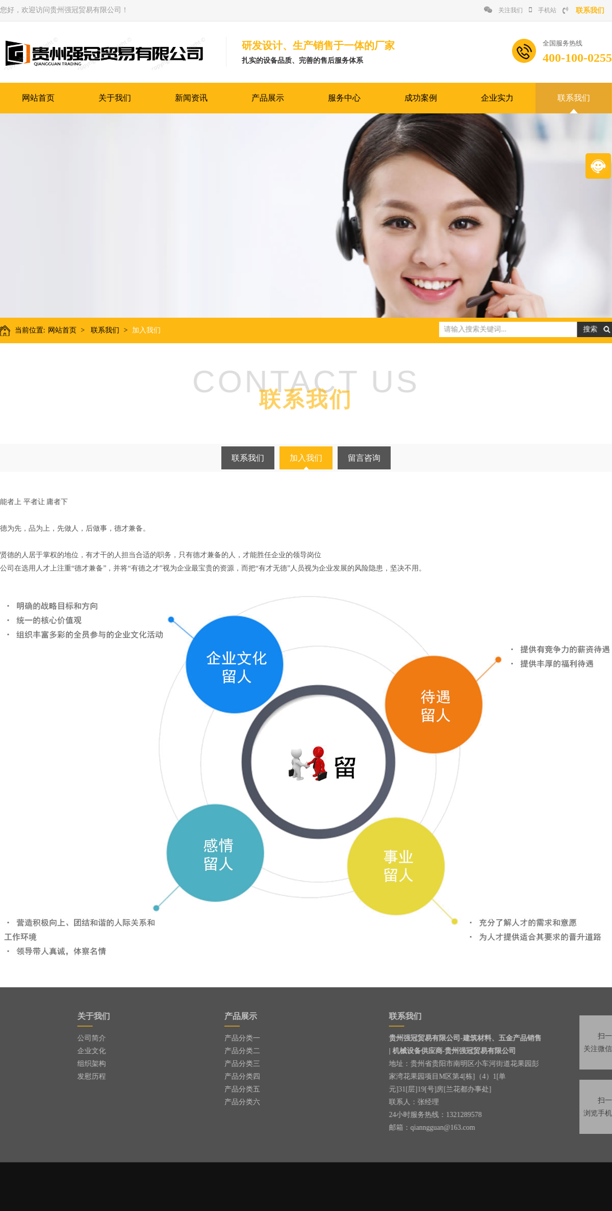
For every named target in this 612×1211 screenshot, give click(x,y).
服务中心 (344, 97)
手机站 (542, 10)
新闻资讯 (191, 97)
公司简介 (70, 1038)
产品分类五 (242, 1089)
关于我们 (114, 97)
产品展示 (267, 97)
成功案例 (420, 97)
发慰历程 (70, 1076)
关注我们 (503, 10)
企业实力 (497, 97)
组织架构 (70, 1063)
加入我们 (143, 330)
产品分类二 (242, 1051)
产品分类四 (242, 1076)
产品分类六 (242, 1102)
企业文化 (70, 1051)
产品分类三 (242, 1063)
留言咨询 (364, 458)
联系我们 (573, 97)
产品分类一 (242, 1038)
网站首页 (38, 97)
